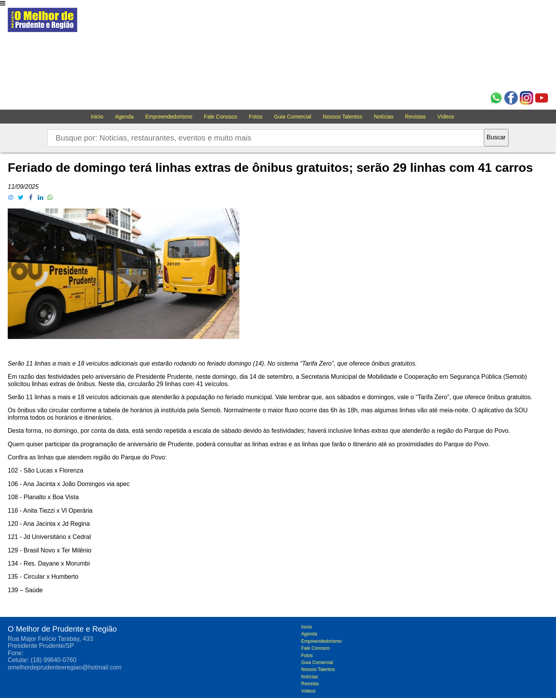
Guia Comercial (292, 117)
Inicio (97, 117)
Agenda (124, 117)
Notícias (384, 117)
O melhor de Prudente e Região (42, 22)
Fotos (256, 117)
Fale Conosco (220, 117)
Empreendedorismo (168, 117)
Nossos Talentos (342, 117)
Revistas (415, 117)
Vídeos (445, 117)
